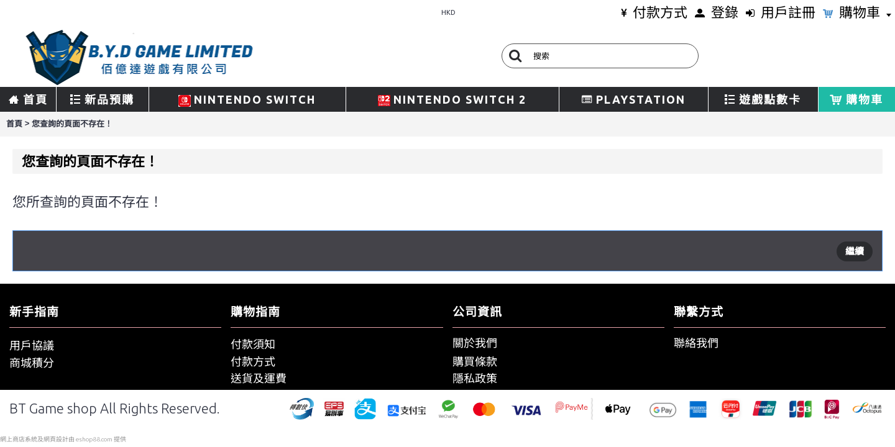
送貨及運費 (259, 378)
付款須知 (253, 344)
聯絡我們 (696, 342)
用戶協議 (31, 345)
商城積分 (31, 362)
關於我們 (474, 342)
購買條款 (474, 361)
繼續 (854, 251)
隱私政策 (474, 378)
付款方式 (253, 361)
